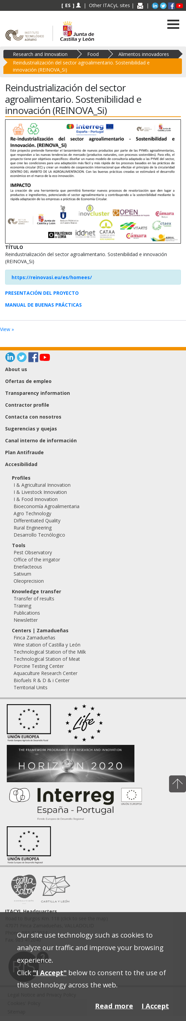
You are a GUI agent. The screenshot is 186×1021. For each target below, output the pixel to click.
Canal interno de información (41, 440)
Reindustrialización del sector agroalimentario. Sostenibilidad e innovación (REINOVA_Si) (81, 66)
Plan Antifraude (24, 452)
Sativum (22, 574)
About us (16, 369)
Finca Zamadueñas (34, 637)
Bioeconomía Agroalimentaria (46, 506)
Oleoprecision (29, 581)
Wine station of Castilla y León (47, 644)
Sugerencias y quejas (31, 428)
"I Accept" (50, 972)
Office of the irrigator (37, 559)
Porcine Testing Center (39, 666)
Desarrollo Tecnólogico (39, 535)
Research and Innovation (40, 54)
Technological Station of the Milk (50, 652)
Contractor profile (27, 405)
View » (7, 329)
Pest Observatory (33, 552)
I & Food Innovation (36, 499)
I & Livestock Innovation (40, 492)
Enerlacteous (28, 566)
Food (93, 54)
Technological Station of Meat (47, 659)
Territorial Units (31, 687)
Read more (114, 1005)
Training (22, 605)
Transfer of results (34, 598)
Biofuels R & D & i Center (42, 680)
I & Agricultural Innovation (42, 485)
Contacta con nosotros (33, 416)
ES (68, 5)
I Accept (155, 1005)
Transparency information (37, 393)
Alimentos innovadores (143, 54)
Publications (27, 613)
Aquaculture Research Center (45, 673)
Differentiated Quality (37, 520)
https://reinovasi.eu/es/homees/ (52, 277)
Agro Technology (32, 513)
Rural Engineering (33, 527)
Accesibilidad (21, 464)
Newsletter (26, 620)
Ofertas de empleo (28, 381)
